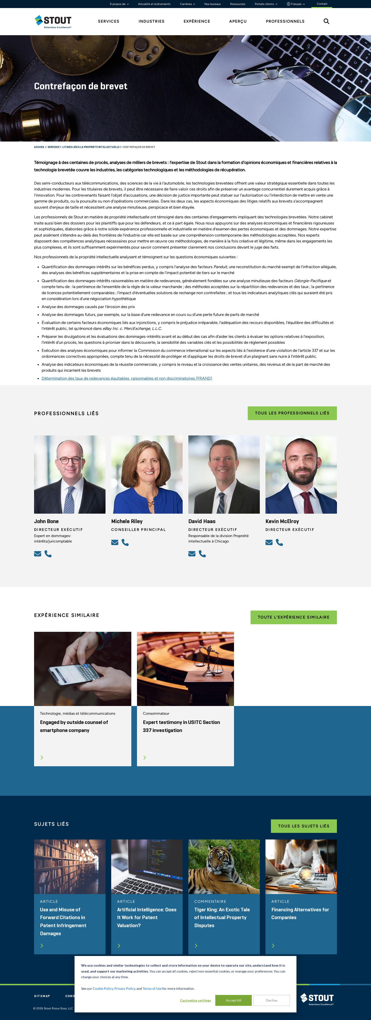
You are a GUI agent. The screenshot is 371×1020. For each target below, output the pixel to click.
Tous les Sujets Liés (304, 826)
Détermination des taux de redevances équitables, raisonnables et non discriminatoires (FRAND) (127, 378)
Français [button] (294, 4)
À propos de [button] (118, 4)
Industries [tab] (152, 21)
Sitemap (42, 996)
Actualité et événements (154, 4)
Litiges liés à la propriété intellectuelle (91, 147)
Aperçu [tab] (238, 21)
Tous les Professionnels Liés (292, 413)
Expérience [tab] (197, 21)
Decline (271, 1000)
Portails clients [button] (265, 4)
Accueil (39, 147)
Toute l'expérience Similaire (294, 617)
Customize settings (195, 1000)
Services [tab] (108, 21)
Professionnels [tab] (285, 21)
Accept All (233, 1000)
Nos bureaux (212, 4)
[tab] (56, 22)
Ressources (237, 4)
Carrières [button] (186, 4)
